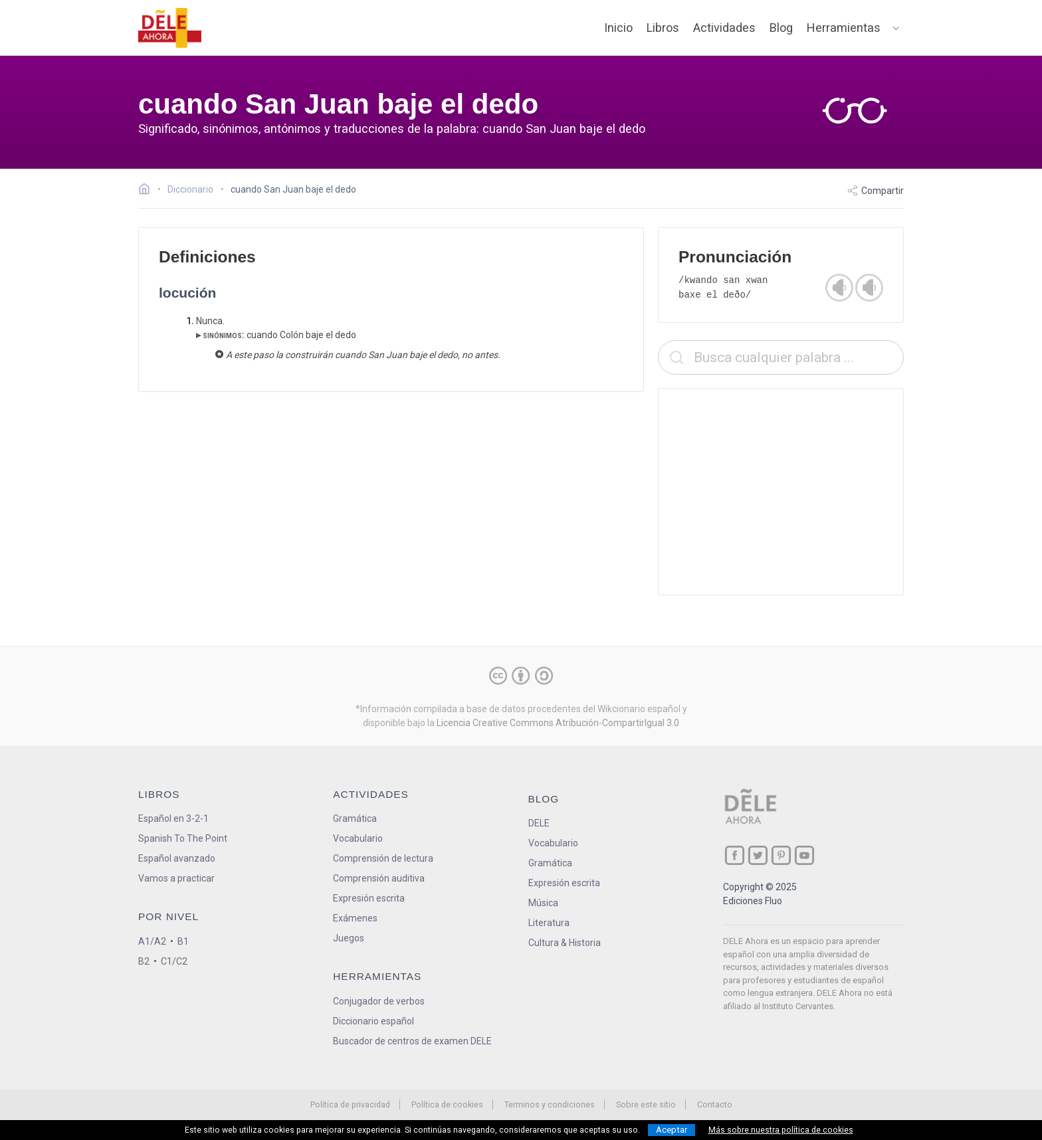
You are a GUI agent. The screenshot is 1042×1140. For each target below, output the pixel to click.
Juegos (348, 938)
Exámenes (355, 918)
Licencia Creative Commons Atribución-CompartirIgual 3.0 (558, 722)
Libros (663, 28)
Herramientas (844, 28)
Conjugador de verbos (379, 1001)
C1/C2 (174, 961)
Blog (781, 28)
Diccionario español (373, 1021)
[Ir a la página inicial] (147, 191)
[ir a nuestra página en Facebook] (734, 855)
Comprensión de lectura (383, 858)
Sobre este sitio (646, 1104)
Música (543, 903)
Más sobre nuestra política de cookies (780, 1130)
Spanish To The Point (182, 838)
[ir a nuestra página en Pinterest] (781, 855)
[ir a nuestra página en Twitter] (758, 855)
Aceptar (671, 1130)
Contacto (714, 1104)
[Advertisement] (781, 492)
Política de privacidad (350, 1104)
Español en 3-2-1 (173, 818)
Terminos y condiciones (549, 1104)
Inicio (618, 28)
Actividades (724, 28)
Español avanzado (176, 858)
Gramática (355, 818)
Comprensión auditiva (379, 878)
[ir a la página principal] (170, 27)
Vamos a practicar (176, 878)
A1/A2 (152, 941)
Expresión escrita (369, 898)
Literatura (549, 922)
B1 (183, 941)
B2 (144, 961)
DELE (539, 823)
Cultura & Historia (564, 942)
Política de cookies (447, 1104)
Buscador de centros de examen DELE (412, 1041)
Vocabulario (358, 838)
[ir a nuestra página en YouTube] (804, 855)
